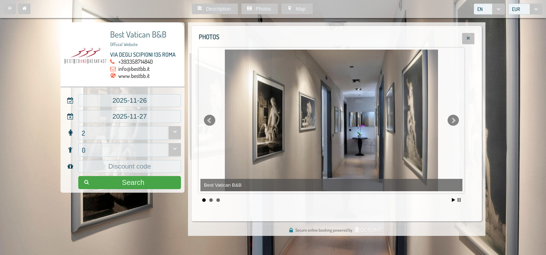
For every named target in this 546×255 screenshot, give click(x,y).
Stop (459, 200)
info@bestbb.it (134, 68)
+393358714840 (135, 61)
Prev (209, 120)
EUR (516, 9)
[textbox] (129, 100)
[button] (10, 9)
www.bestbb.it (134, 75)
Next (453, 120)
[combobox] (489, 9)
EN (480, 9)
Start (453, 200)
